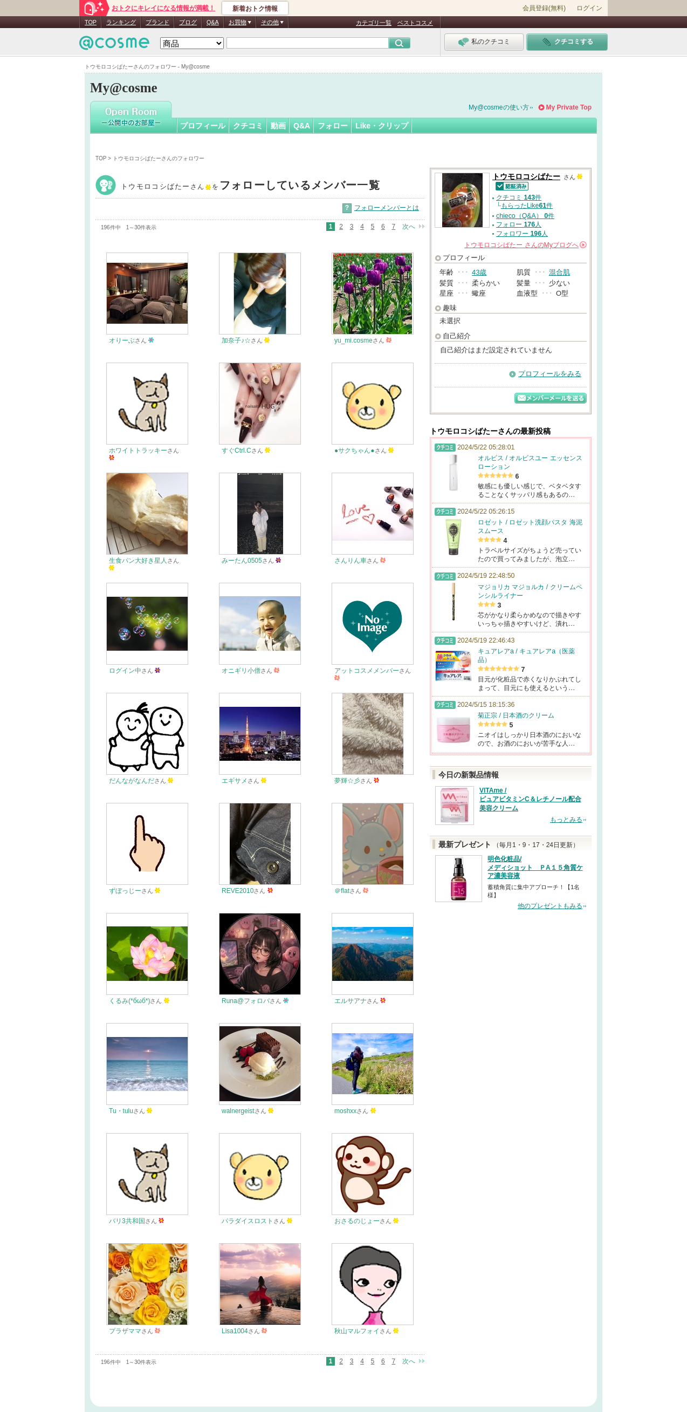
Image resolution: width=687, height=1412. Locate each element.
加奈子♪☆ (236, 340)
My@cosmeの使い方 (499, 107)
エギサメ (235, 781)
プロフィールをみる (549, 374)
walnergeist (238, 1111)
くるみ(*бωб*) (129, 1001)
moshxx (345, 1111)
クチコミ (248, 125)
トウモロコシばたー (250, 186)
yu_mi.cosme (353, 340)
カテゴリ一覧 (373, 22)
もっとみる (566, 819)
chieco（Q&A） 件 (525, 216)
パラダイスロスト (247, 1221)
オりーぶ (122, 340)
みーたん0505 (242, 560)
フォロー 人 (518, 224)
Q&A (213, 22)
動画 (278, 125)
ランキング (121, 22)
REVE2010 (237, 891)
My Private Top (569, 107)
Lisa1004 (235, 1331)
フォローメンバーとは (386, 208)
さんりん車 (350, 560)
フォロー (333, 125)
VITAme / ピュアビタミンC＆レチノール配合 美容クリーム (530, 800)
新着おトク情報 (255, 8)
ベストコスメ (415, 22)
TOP (91, 22)
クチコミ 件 (518, 197)
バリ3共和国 (127, 1221)
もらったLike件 (527, 205)
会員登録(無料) (544, 8)
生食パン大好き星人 (138, 560)
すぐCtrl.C (236, 450)
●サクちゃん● (354, 450)
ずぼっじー (125, 891)
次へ (408, 226)
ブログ (188, 22)
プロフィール (202, 125)
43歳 (479, 272)
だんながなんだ (131, 781)
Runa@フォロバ (246, 1001)
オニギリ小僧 (241, 670)
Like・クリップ (381, 125)
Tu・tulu (121, 1111)
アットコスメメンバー (366, 670)
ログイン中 (125, 670)
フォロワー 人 (522, 233)
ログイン (589, 8)
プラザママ (125, 1331)
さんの (525, 245)
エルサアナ (350, 1001)
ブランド (157, 22)
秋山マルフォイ (357, 1331)
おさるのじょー (357, 1221)
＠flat (341, 891)
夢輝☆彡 (347, 781)
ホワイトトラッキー (138, 450)
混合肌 (559, 272)
